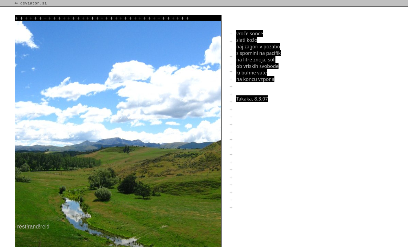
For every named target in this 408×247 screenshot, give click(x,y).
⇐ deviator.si (31, 3)
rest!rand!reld (33, 227)
